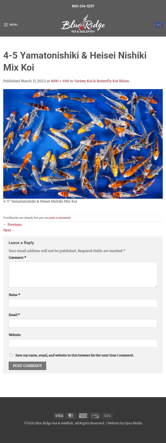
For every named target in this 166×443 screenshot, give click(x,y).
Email (14, 315)
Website (15, 335)
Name (14, 295)
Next (9, 230)
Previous (12, 224)
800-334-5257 (83, 6)
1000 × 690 (60, 81)
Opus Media (133, 423)
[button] (10, 24)
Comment (17, 258)
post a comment (60, 217)
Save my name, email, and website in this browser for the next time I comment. (74, 355)
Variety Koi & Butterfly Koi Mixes (101, 81)
